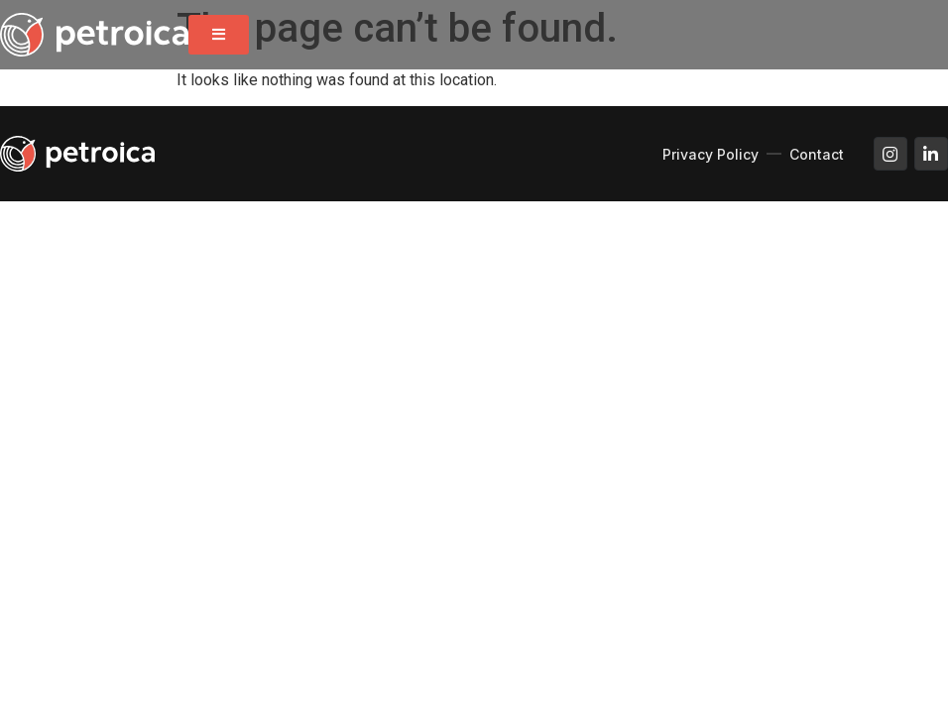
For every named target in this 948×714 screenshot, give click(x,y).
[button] (218, 35)
